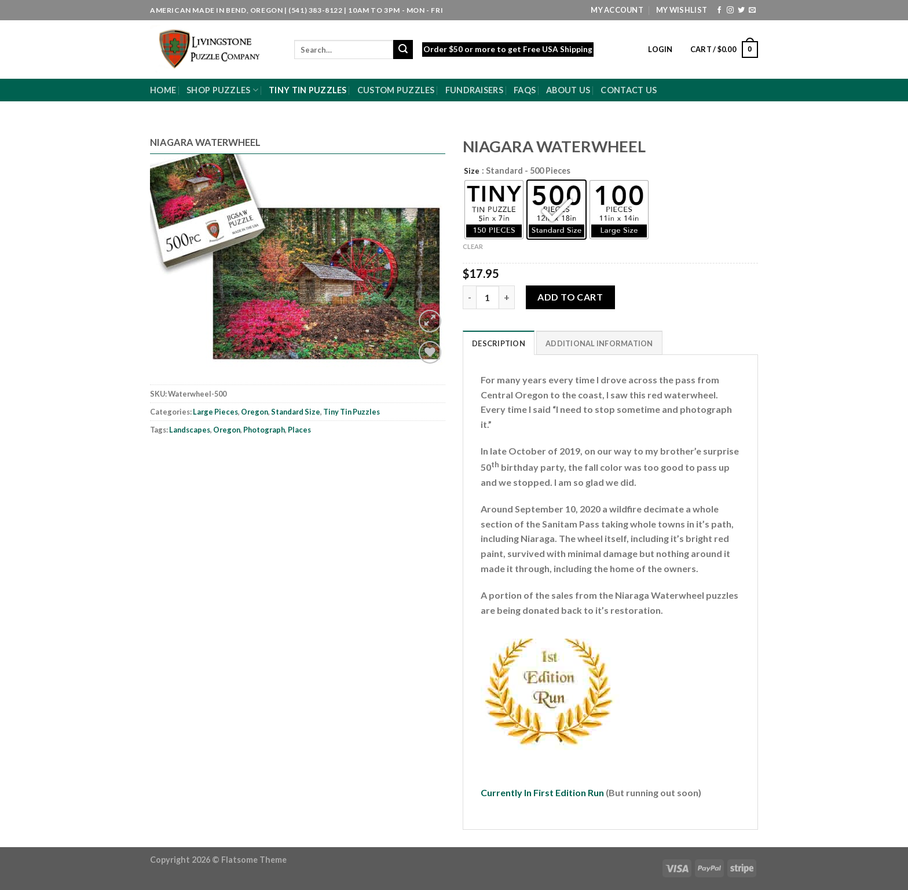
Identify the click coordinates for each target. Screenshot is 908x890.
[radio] (494, 210)
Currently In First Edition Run (543, 792)
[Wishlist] (430, 352)
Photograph (264, 429)
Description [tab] (498, 343)
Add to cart (570, 296)
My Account (617, 9)
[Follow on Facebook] (719, 10)
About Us (568, 90)
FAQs (525, 90)
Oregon (254, 411)
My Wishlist (681, 9)
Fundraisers (474, 90)
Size (471, 171)
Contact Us (629, 90)
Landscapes (189, 429)
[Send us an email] (752, 10)
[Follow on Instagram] (730, 10)
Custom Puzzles (396, 90)
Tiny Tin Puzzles (308, 90)
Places (299, 429)
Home (163, 90)
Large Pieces (215, 411)
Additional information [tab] (599, 343)
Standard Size (295, 411)
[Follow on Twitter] (741, 10)
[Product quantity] (487, 297)
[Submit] (403, 50)
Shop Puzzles (222, 90)
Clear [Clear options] (473, 246)
